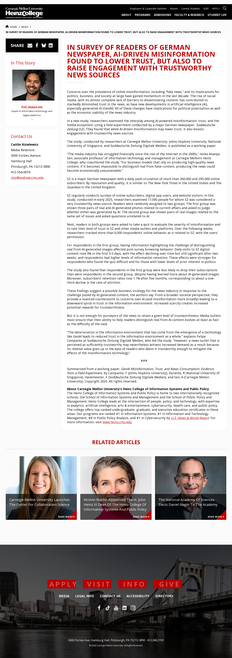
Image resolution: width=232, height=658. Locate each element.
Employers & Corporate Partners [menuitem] (148, 8)
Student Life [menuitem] (217, 14)
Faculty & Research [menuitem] (189, 14)
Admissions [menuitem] (162, 14)
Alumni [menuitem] (174, 8)
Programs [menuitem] (142, 14)
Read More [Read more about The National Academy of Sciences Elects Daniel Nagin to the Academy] (216, 516)
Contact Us (110, 596)
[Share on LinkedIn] (50, 45)
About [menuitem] (126, 14)
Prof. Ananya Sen (32, 106)
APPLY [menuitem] (216, 8)
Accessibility (137, 596)
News (24, 27)
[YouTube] (116, 607)
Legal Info (84, 596)
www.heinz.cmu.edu (117, 422)
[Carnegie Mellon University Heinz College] (24, 13)
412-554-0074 (20, 172)
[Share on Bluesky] (43, 45)
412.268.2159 (155, 640)
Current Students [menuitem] (190, 8)
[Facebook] (99, 607)
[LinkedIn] (124, 607)
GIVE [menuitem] (206, 8)
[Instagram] (133, 607)
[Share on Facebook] (36, 45)
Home (11, 27)
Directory (164, 596)
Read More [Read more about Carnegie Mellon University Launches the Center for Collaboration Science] (66, 516)
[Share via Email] (30, 45)
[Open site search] (224, 8)
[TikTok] (107, 607)
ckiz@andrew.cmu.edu (27, 178)
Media (64, 596)
